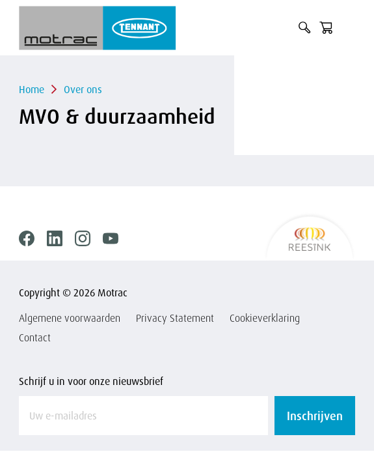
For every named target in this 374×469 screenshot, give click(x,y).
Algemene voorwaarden (69, 317)
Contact (35, 337)
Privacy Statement (175, 317)
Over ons (83, 89)
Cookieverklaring (265, 317)
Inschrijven (315, 415)
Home (31, 89)
